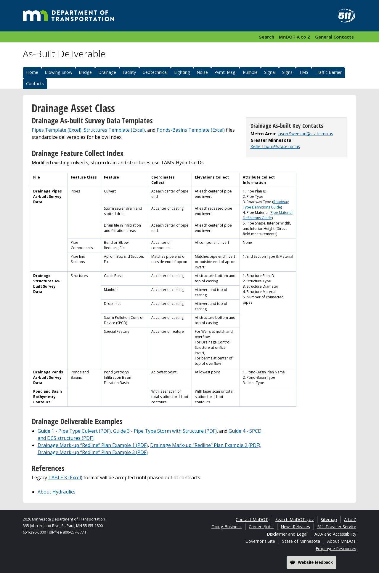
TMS (303, 72)
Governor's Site (260, 541)
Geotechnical (155, 72)
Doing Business (226, 526)
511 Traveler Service (336, 526)
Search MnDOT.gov (294, 519)
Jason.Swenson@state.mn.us (305, 133)
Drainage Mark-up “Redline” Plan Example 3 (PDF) (93, 452)
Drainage (107, 72)
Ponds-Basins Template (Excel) (191, 130)
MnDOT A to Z (294, 37)
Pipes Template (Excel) (56, 130)
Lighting (182, 72)
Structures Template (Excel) (114, 130)
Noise (202, 72)
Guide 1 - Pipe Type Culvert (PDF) (74, 431)
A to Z (350, 519)
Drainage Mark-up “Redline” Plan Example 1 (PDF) (93, 445)
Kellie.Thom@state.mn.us (275, 146)
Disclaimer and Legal (287, 534)
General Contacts (334, 37)
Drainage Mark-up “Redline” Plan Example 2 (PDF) (205, 445)
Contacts (35, 83)
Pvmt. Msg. (225, 72)
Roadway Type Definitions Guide (266, 204)
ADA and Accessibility (335, 534)
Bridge (85, 72)
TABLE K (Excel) (65, 477)
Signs (287, 72)
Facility (129, 72)
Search (266, 37)
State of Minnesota (301, 541)
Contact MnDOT (252, 519)
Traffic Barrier (328, 72)
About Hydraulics (57, 491)
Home (32, 72)
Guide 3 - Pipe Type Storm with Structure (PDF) (165, 431)
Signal (270, 72)
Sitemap (329, 519)
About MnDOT (341, 541)
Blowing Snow (58, 72)
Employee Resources (336, 548)
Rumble (250, 72)
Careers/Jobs (261, 526)
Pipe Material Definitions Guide (268, 215)
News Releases (295, 526)
